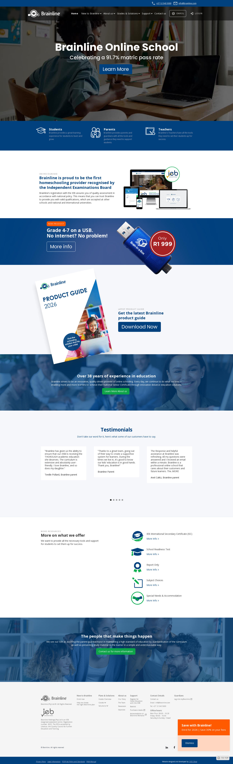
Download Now (139, 327)
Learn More (116, 69)
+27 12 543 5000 (163, 3)
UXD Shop (193, 761)
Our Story (122, 699)
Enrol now (81, 699)
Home (74, 13)
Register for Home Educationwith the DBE (136, 701)
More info (61, 247)
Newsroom (122, 706)
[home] (44, 13)
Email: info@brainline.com (160, 703)
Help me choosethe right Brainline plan (86, 704)
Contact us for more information (116, 651)
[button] (91, 13)
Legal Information (54, 761)
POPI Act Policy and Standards (73, 761)
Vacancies (121, 710)
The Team (121, 703)
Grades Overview (105, 699)
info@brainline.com (187, 3)
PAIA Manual (91, 761)
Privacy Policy (41, 761)
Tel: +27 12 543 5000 (158, 706)
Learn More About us (116, 391)
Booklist (133, 706)
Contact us (160, 13)
